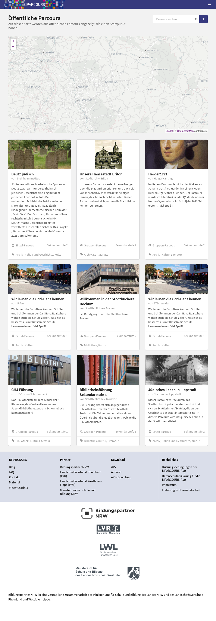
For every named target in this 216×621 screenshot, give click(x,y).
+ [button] (13, 41)
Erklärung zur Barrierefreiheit (181, 490)
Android (116, 472)
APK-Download (121, 477)
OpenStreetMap (185, 131)
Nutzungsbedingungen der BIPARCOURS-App (179, 469)
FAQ (11, 472)
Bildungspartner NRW (74, 467)
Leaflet (169, 131)
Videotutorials (18, 488)
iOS (113, 467)
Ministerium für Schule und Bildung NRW (78, 492)
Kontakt (14, 477)
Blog (12, 467)
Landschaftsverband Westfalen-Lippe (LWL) (81, 483)
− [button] (13, 46)
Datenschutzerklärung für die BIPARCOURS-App (181, 478)
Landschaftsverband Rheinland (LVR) (80, 474)
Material (14, 482)
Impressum (169, 485)
